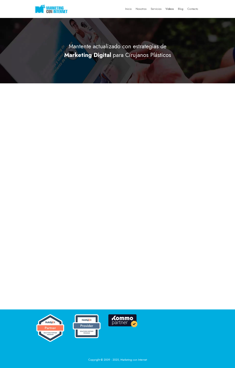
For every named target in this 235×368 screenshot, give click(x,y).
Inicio (128, 9)
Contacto (192, 9)
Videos (169, 9)
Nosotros (141, 9)
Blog (180, 9)
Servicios (156, 9)
